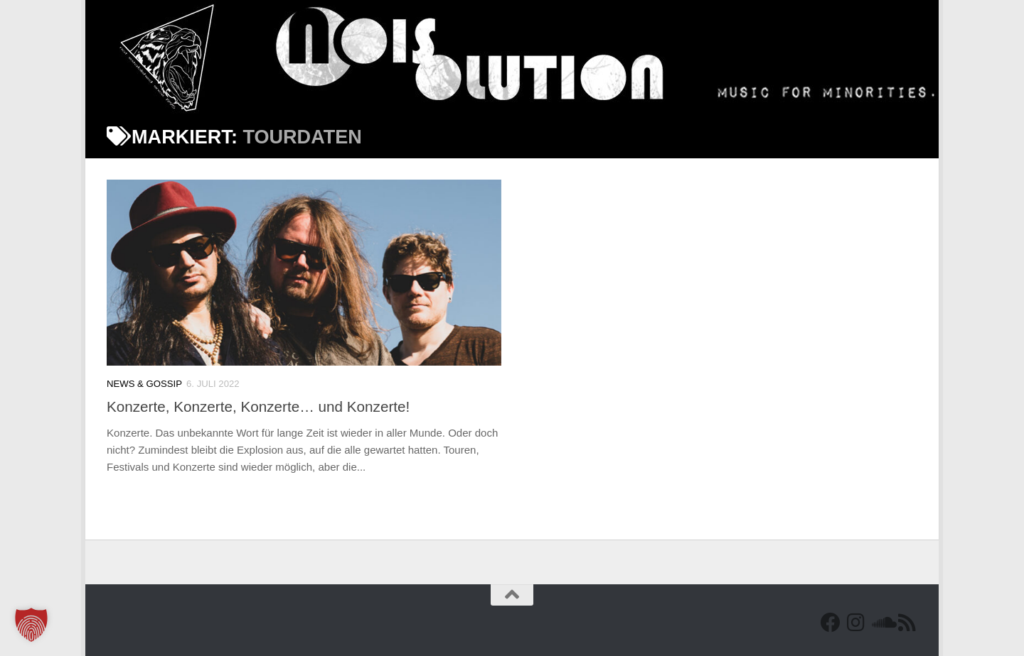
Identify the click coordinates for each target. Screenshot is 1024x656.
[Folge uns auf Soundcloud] (882, 623)
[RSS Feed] (907, 623)
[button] (31, 625)
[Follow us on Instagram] (856, 623)
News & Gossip (144, 383)
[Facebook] (831, 623)
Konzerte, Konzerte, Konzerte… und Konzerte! (258, 406)
